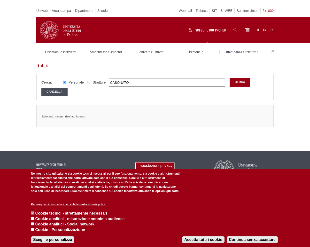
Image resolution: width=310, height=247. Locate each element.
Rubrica (202, 11)
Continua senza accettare (252, 240)
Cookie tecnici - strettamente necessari (71, 213)
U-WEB (226, 11)
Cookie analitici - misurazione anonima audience (79, 219)
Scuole (102, 11)
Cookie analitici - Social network (64, 224)
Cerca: (46, 82)
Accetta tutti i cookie (203, 240)
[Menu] (247, 30)
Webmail (185, 11)
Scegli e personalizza (52, 240)
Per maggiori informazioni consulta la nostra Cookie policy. (68, 204)
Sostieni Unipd (247, 11)
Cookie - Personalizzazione (60, 230)
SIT (214, 11)
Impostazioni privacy (155, 165)
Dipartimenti (84, 11)
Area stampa (61, 11)
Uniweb (42, 11)
